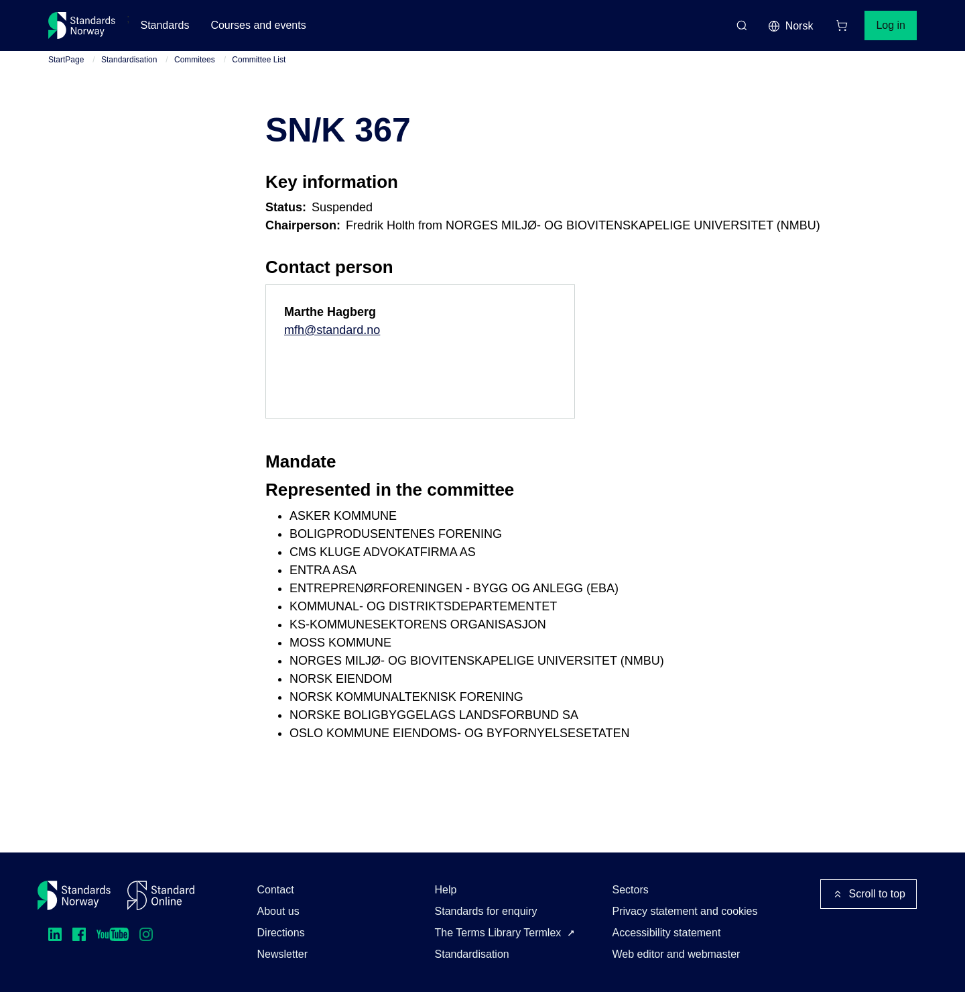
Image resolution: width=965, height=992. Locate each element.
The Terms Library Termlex (498, 932)
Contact (275, 889)
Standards (164, 25)
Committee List (258, 59)
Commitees (194, 59)
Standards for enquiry (486, 911)
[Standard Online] (160, 895)
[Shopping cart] (841, 25)
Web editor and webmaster (677, 954)
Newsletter (282, 954)
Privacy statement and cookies (685, 911)
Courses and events (258, 25)
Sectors (631, 889)
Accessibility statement (667, 932)
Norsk (791, 26)
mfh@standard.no (332, 330)
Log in (890, 25)
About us (278, 911)
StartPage (66, 59)
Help (446, 889)
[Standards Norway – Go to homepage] (82, 25)
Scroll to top (868, 894)
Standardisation (129, 59)
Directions (281, 932)
